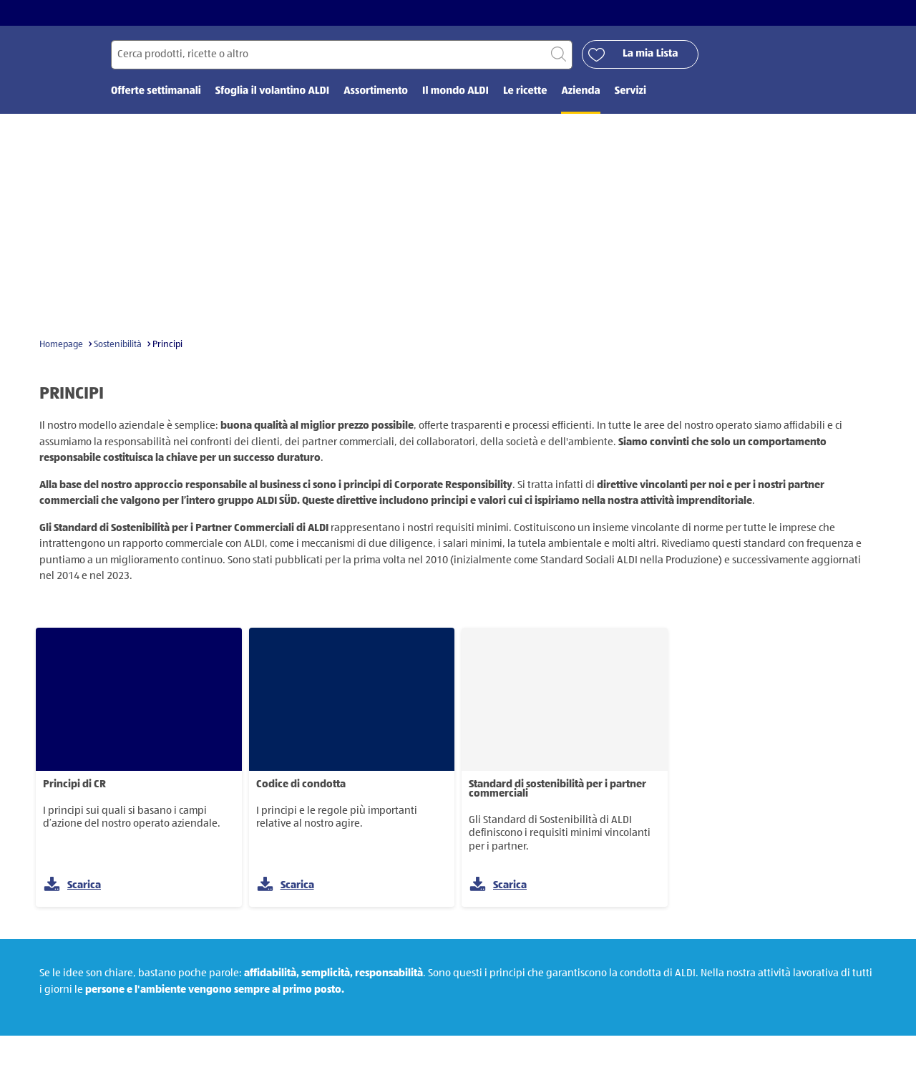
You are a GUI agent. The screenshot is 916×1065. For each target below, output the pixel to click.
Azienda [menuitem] (580, 91)
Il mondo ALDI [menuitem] (455, 91)
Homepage (61, 344)
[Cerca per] (341, 54)
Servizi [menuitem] (630, 91)
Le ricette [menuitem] (525, 91)
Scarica (72, 885)
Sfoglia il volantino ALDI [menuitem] (272, 91)
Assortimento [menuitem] (376, 91)
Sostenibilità (118, 344)
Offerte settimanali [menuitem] (156, 91)
